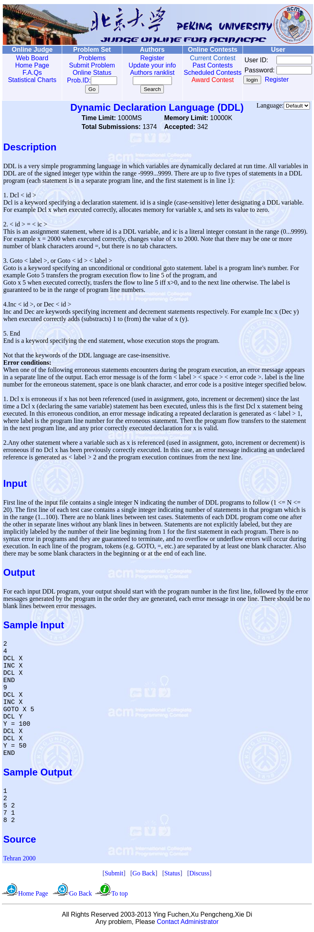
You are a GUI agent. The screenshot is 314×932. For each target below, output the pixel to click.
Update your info (143, 65)
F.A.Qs (30, 72)
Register (144, 58)
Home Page (30, 65)
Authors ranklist (143, 72)
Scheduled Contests (201, 76)
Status (172, 873)
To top (119, 893)
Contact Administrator (188, 921)
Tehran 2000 (19, 858)
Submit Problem (86, 65)
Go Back (143, 873)
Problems (86, 58)
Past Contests (201, 65)
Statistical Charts (30, 79)
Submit (114, 873)
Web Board (30, 58)
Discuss (199, 873)
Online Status (86, 72)
